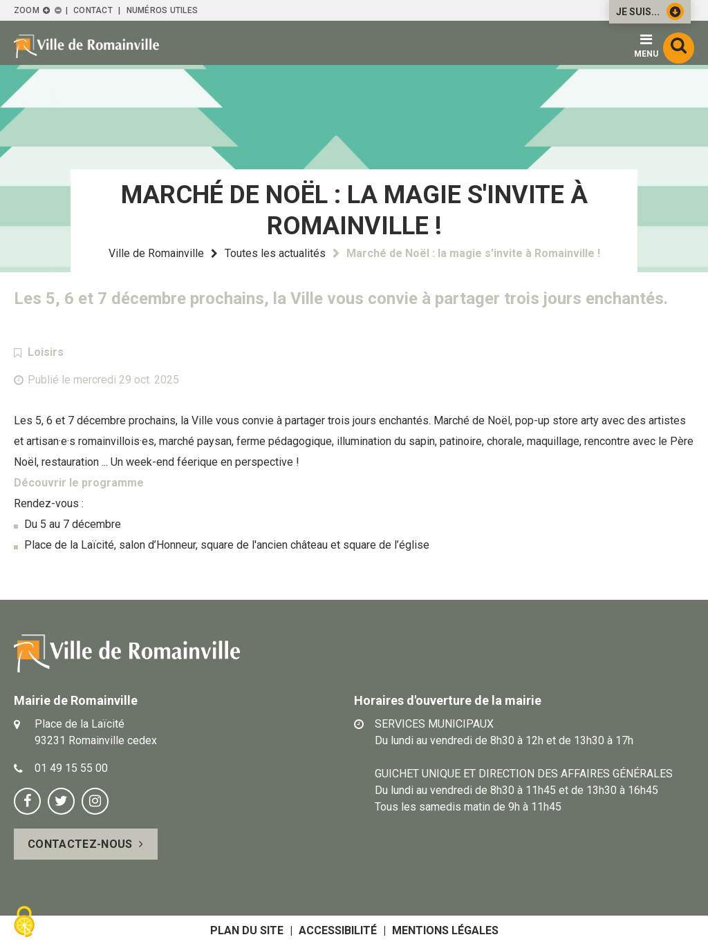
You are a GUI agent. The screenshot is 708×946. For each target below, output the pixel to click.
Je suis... (650, 11)
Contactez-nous (80, 844)
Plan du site (246, 930)
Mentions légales (445, 930)
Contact (93, 10)
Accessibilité (338, 930)
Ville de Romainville (156, 253)
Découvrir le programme (79, 482)
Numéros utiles (162, 10)
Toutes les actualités (275, 253)
